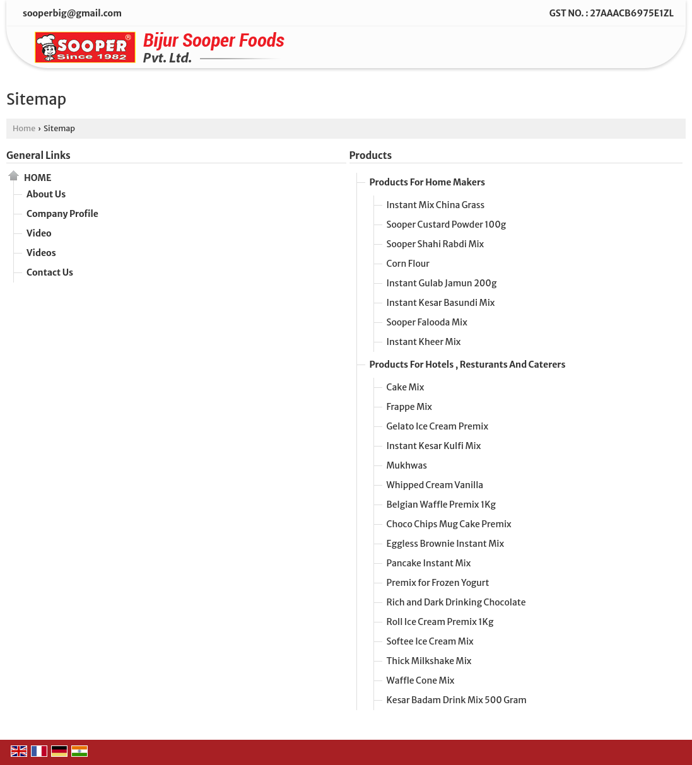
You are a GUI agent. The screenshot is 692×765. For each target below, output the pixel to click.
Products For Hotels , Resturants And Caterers (468, 364)
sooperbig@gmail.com (72, 13)
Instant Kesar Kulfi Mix (434, 446)
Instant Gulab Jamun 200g (442, 283)
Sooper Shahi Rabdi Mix (435, 244)
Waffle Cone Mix (421, 680)
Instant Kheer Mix (424, 341)
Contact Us (49, 272)
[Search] (646, 50)
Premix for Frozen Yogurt (438, 582)
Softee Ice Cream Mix (430, 641)
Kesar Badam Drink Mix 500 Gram (457, 700)
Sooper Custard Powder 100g (447, 224)
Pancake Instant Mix (429, 563)
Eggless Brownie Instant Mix (446, 543)
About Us (46, 194)
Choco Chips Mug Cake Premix (449, 524)
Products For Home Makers (428, 182)
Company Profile (62, 213)
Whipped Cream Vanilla (435, 485)
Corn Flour (408, 263)
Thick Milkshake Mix (429, 661)
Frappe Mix (409, 406)
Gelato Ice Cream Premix (438, 426)
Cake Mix (406, 387)
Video (39, 233)
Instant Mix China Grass (436, 205)
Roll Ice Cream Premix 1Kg (440, 622)
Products (370, 155)
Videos (41, 253)
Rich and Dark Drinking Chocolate (456, 602)
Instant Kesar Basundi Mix (441, 302)
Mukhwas (407, 465)
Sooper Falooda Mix (427, 322)
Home (24, 128)
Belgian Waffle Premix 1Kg (441, 504)
